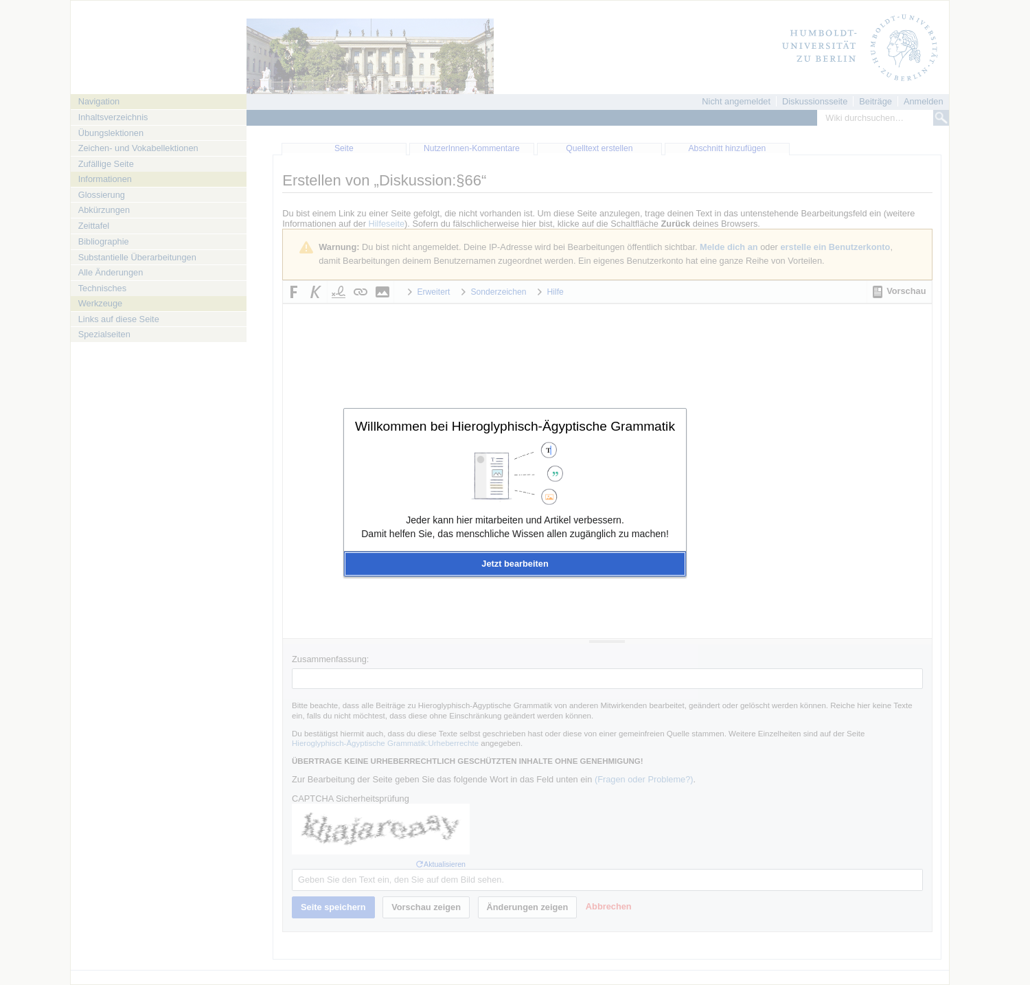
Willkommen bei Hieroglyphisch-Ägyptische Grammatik (515, 426)
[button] (515, 564)
